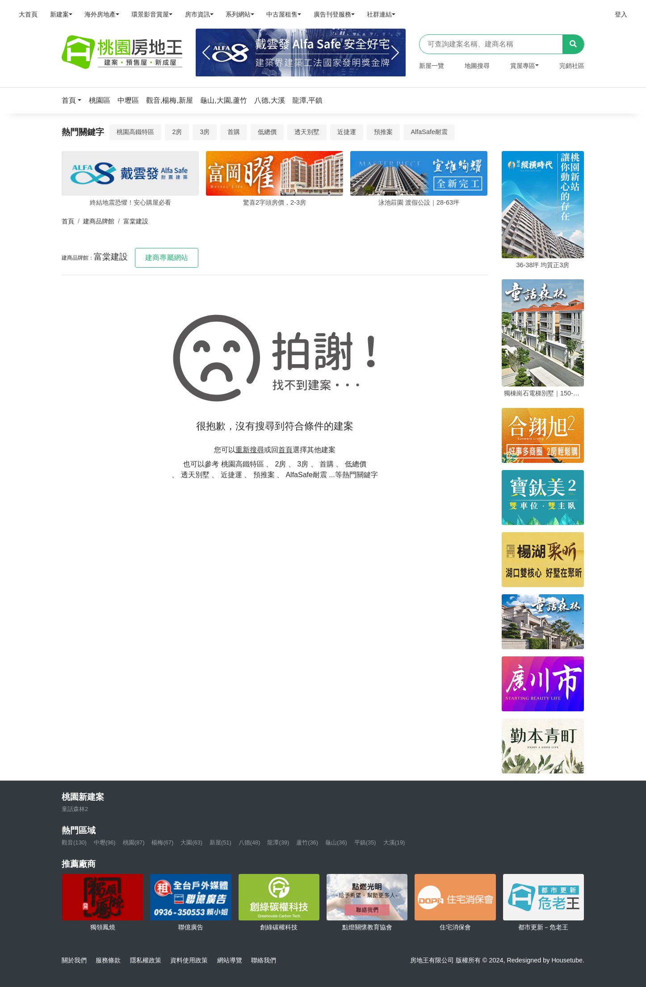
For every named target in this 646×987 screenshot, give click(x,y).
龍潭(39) (278, 842)
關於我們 (74, 960)
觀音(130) (74, 842)
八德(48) (249, 842)
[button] (74, 100)
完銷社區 (571, 65)
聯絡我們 (263, 960)
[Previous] (206, 53)
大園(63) (191, 842)
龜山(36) (336, 842)
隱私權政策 (145, 960)
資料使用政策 (189, 960)
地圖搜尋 (477, 65)
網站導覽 (229, 960)
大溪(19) (394, 842)
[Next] (395, 53)
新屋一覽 (431, 65)
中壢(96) (105, 842)
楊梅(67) (162, 842)
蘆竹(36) (307, 842)
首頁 (68, 221)
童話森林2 (75, 809)
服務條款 (108, 960)
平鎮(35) (365, 842)
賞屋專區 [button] (522, 65)
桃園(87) (134, 842)
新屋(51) (220, 842)
